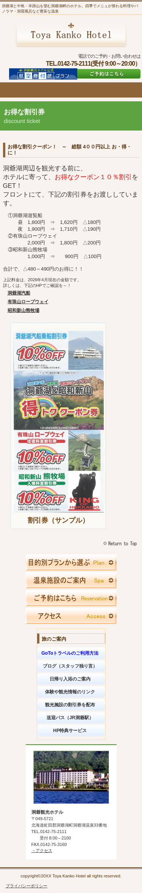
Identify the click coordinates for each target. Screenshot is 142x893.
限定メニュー (71, 562)
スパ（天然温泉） (71, 580)
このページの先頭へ (121, 544)
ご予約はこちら (106, 74)
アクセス (71, 616)
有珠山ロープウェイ (28, 301)
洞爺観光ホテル (71, 34)
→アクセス (41, 850)
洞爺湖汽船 (19, 293)
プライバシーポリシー (26, 886)
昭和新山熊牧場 (23, 310)
